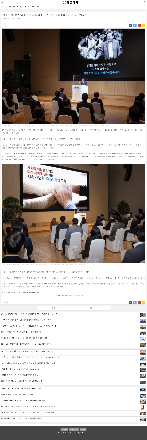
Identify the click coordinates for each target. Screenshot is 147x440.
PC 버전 (64, 429)
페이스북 (130, 25)
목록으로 (55, 308)
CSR (29, 7)
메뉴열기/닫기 (2, 2)
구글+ (139, 25)
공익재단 (19, 7)
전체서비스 (74, 429)
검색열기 (144, 2)
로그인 (83, 429)
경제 (33, 7)
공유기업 (4, 7)
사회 (37, 7)
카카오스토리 (143, 25)
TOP (92, 308)
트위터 (135, 25)
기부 (25, 7)
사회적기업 (11, 7)
